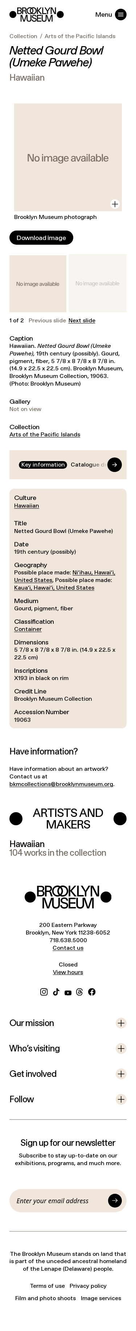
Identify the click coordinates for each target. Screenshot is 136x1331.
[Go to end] (108, 464)
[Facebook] (91, 991)
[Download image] (41, 238)
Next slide (82, 320)
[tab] (43, 465)
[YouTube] (68, 991)
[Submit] (115, 1201)
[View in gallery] (115, 204)
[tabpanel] (68, 608)
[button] (37, 283)
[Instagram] (44, 991)
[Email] (61, 1201)
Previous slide (47, 320)
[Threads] (79, 991)
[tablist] (68, 465)
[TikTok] (56, 991)
